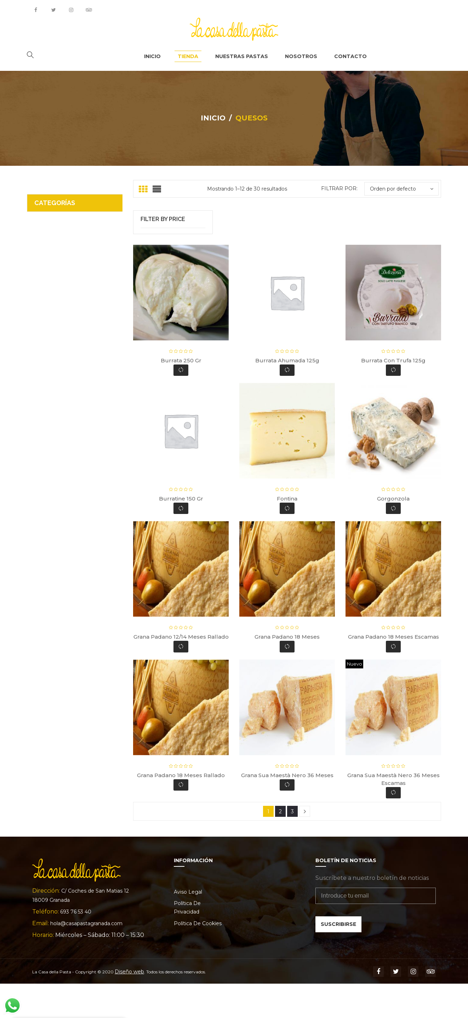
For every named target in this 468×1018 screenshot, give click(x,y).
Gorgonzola (393, 533)
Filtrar (173, 241)
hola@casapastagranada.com (86, 958)
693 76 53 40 (75, 946)
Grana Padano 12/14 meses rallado (181, 671)
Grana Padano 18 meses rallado (181, 809)
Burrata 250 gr (181, 394)
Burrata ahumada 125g (287, 394)
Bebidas (45, 320)
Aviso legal (188, 926)
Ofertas (45, 228)
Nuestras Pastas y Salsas (69, 244)
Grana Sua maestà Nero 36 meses (287, 809)
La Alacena (50, 259)
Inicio (213, 115)
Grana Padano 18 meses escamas (393, 671)
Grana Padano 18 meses (287, 671)
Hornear (45, 274)
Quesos (44, 213)
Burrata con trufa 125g (393, 394)
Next (304, 845)
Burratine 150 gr (181, 533)
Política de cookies (198, 958)
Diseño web (129, 1006)
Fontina (287, 533)
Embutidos (49, 304)
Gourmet (46, 289)
